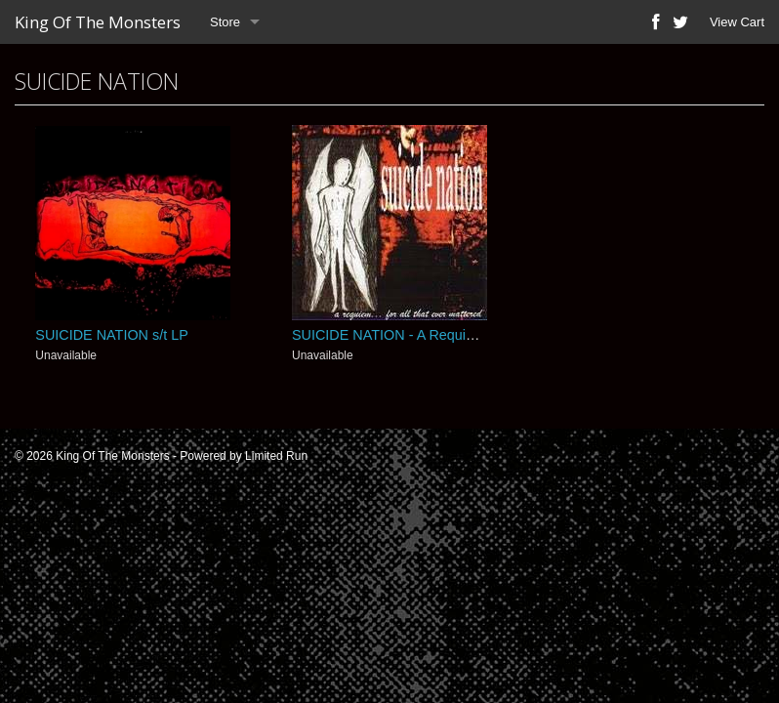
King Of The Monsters (98, 22)
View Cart (737, 22)
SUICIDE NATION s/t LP (111, 335)
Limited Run (276, 456)
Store (225, 22)
